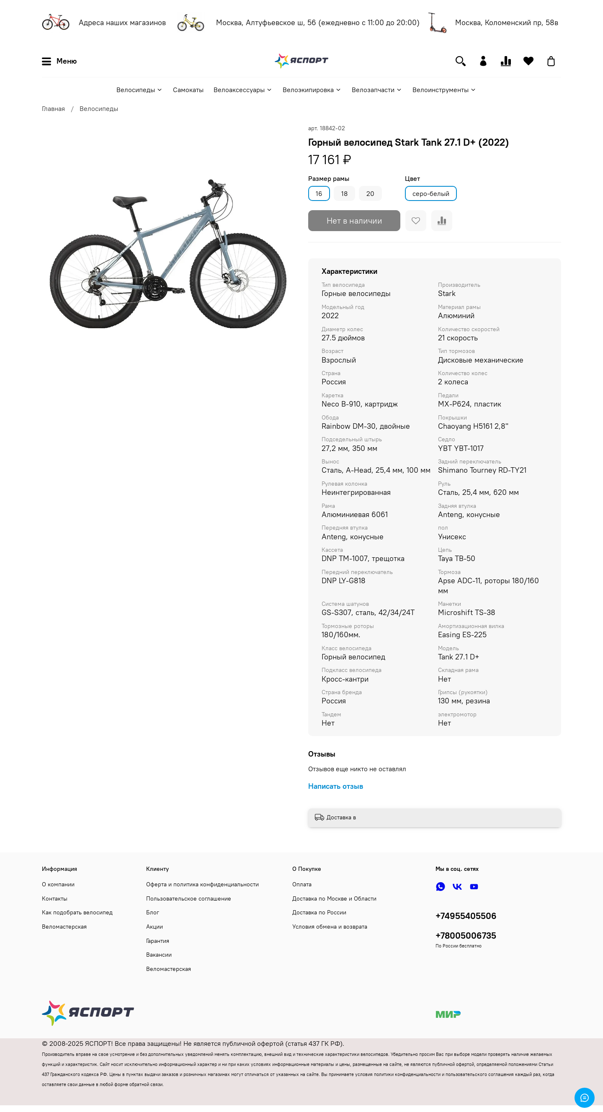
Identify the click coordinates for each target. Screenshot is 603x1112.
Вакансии (159, 954)
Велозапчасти (377, 89)
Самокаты (188, 89)
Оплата (302, 884)
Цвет (412, 179)
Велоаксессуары (243, 89)
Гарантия (157, 941)
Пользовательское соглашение (188, 898)
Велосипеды (139, 89)
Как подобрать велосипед (77, 912)
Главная (53, 108)
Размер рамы (328, 179)
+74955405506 (466, 916)
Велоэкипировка (312, 89)
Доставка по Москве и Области (334, 898)
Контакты (54, 898)
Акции (154, 926)
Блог (152, 912)
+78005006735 (466, 935)
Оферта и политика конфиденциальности (202, 884)
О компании (58, 884)
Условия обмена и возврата (329, 926)
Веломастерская (64, 926)
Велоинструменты (444, 89)
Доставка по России (319, 912)
